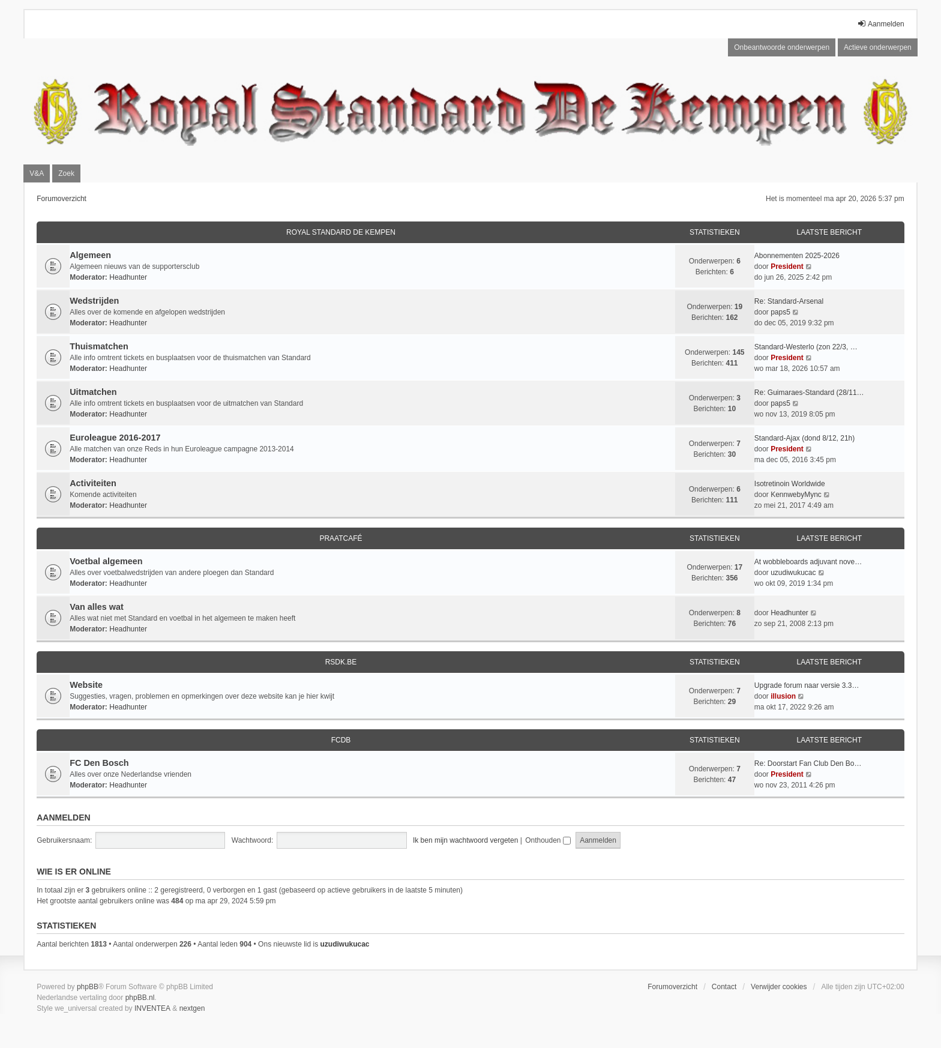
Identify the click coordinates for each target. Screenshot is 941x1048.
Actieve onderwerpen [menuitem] (878, 47)
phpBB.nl (140, 997)
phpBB (87, 987)
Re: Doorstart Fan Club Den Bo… (808, 763)
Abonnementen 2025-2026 (797, 255)
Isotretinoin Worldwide (789, 484)
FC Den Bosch (99, 763)
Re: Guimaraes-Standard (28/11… (809, 392)
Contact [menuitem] (724, 987)
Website (86, 685)
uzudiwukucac (793, 572)
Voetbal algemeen (106, 561)
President (787, 266)
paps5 (780, 312)
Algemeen (90, 255)
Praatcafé (340, 538)
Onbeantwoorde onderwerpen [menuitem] (781, 47)
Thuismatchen (99, 346)
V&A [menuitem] (36, 173)
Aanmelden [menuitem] (880, 23)
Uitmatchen (93, 392)
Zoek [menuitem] (66, 173)
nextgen (192, 1008)
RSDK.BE (341, 662)
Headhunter (128, 277)
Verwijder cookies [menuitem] (779, 987)
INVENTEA (152, 1008)
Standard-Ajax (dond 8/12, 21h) (804, 438)
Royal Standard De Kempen (340, 232)
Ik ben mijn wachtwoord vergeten (465, 840)
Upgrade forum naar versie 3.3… (806, 685)
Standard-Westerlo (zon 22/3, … (806, 347)
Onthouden (548, 840)
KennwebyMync (796, 494)
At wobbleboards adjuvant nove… (808, 562)
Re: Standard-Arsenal (788, 301)
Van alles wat (97, 607)
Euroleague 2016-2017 (115, 437)
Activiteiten (93, 483)
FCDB (341, 740)
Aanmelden (63, 817)
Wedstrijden (94, 301)
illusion (783, 696)
